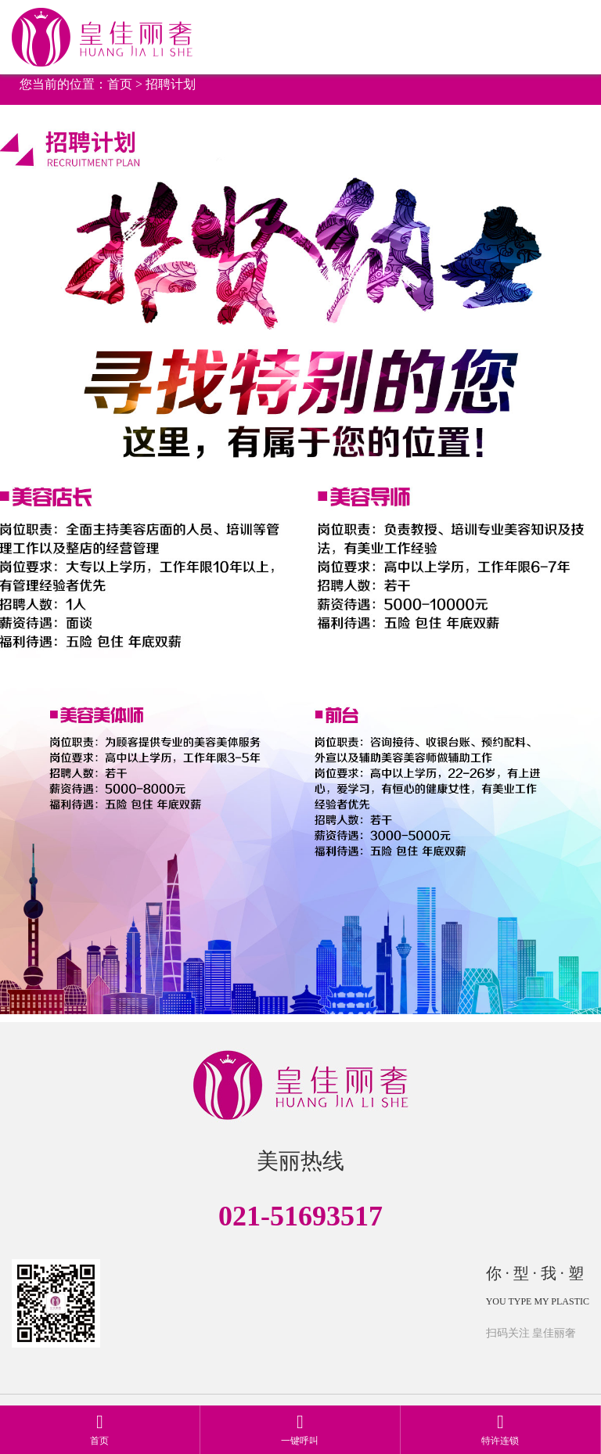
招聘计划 (171, 84)
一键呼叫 (299, 1429)
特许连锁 (500, 1429)
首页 (119, 84)
